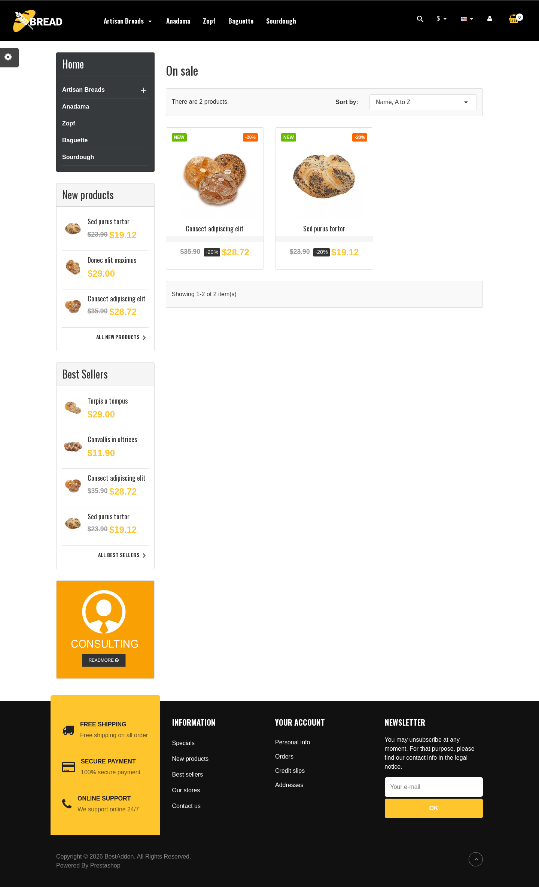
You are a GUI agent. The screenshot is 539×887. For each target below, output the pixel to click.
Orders (284, 756)
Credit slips (290, 771)
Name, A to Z (423, 102)
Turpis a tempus (108, 400)
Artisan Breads (128, 20)
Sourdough (281, 20)
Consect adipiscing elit (117, 298)
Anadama (178, 20)
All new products (122, 337)
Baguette (240, 20)
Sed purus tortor (109, 221)
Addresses (289, 785)
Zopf (209, 20)
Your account (300, 722)
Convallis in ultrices (112, 439)
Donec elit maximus (112, 260)
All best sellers (123, 555)
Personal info (292, 742)
